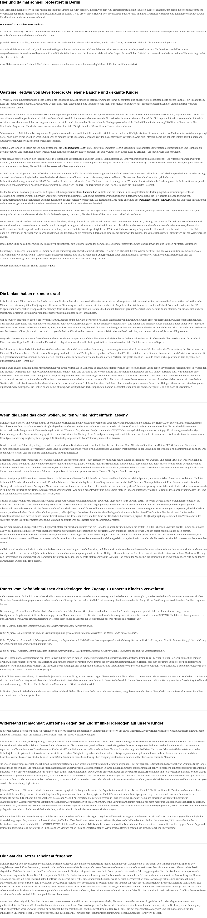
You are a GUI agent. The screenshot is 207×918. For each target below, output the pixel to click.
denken (116, 438)
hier (52, 265)
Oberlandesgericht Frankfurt (154, 199)
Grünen (120, 191)
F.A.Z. (110, 229)
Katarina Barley (91, 191)
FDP (157, 195)
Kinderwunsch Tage (74, 147)
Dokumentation (106, 254)
